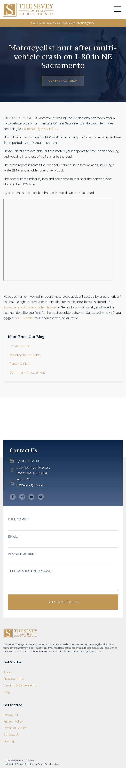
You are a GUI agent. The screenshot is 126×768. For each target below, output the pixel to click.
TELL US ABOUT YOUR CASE (29, 571)
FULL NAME (17, 519)
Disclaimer (10, 715)
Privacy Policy (13, 721)
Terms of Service (15, 728)
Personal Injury (20, 363)
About (7, 672)
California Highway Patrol (39, 129)
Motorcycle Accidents (25, 355)
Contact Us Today (63, 80)
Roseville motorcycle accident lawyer (30, 307)
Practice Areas (13, 678)
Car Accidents (19, 346)
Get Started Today (63, 602)
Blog (6, 692)
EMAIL (13, 536)
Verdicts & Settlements (19, 685)
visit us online (24, 318)
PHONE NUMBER (21, 553)
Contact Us (11, 734)
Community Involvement (27, 372)
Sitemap (9, 741)
